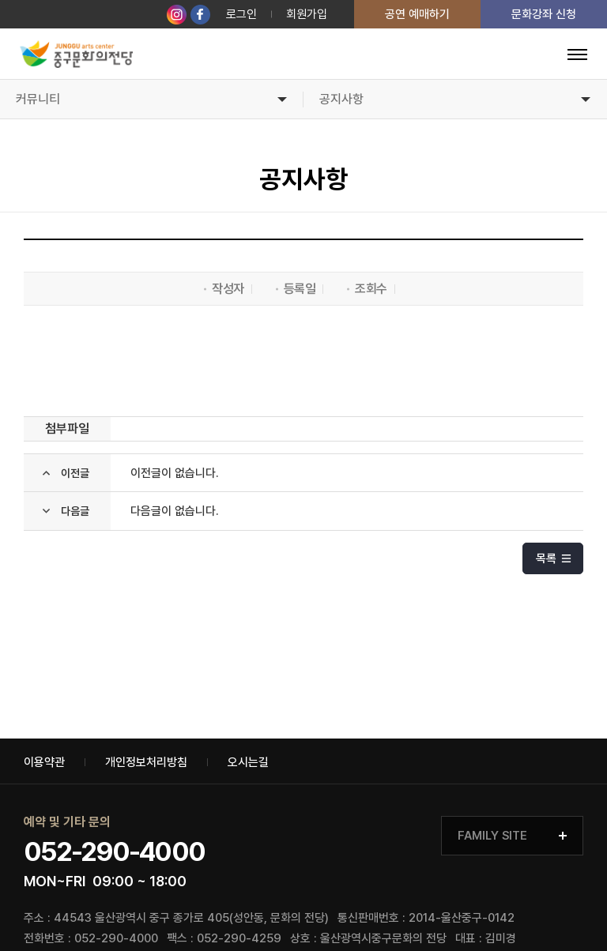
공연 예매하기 (417, 14)
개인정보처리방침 (146, 763)
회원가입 (306, 14)
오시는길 (248, 763)
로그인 (241, 14)
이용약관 (44, 763)
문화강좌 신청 (543, 14)
